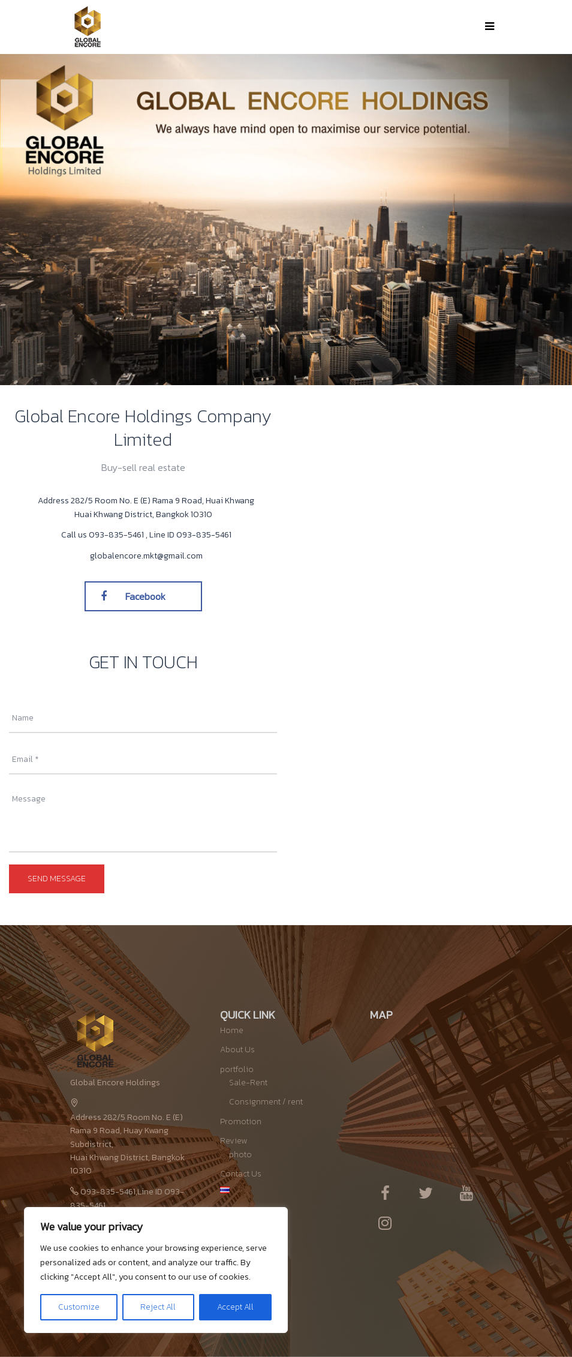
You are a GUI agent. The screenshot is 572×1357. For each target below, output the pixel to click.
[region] (156, 1270)
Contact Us (240, 1173)
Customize (79, 1307)
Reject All (158, 1307)
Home (231, 1030)
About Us (237, 1049)
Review (233, 1140)
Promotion (240, 1121)
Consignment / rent (266, 1101)
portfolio (237, 1069)
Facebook (133, 596)
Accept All (235, 1307)
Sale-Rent (248, 1082)
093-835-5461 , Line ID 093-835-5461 (160, 535)
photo (240, 1154)
